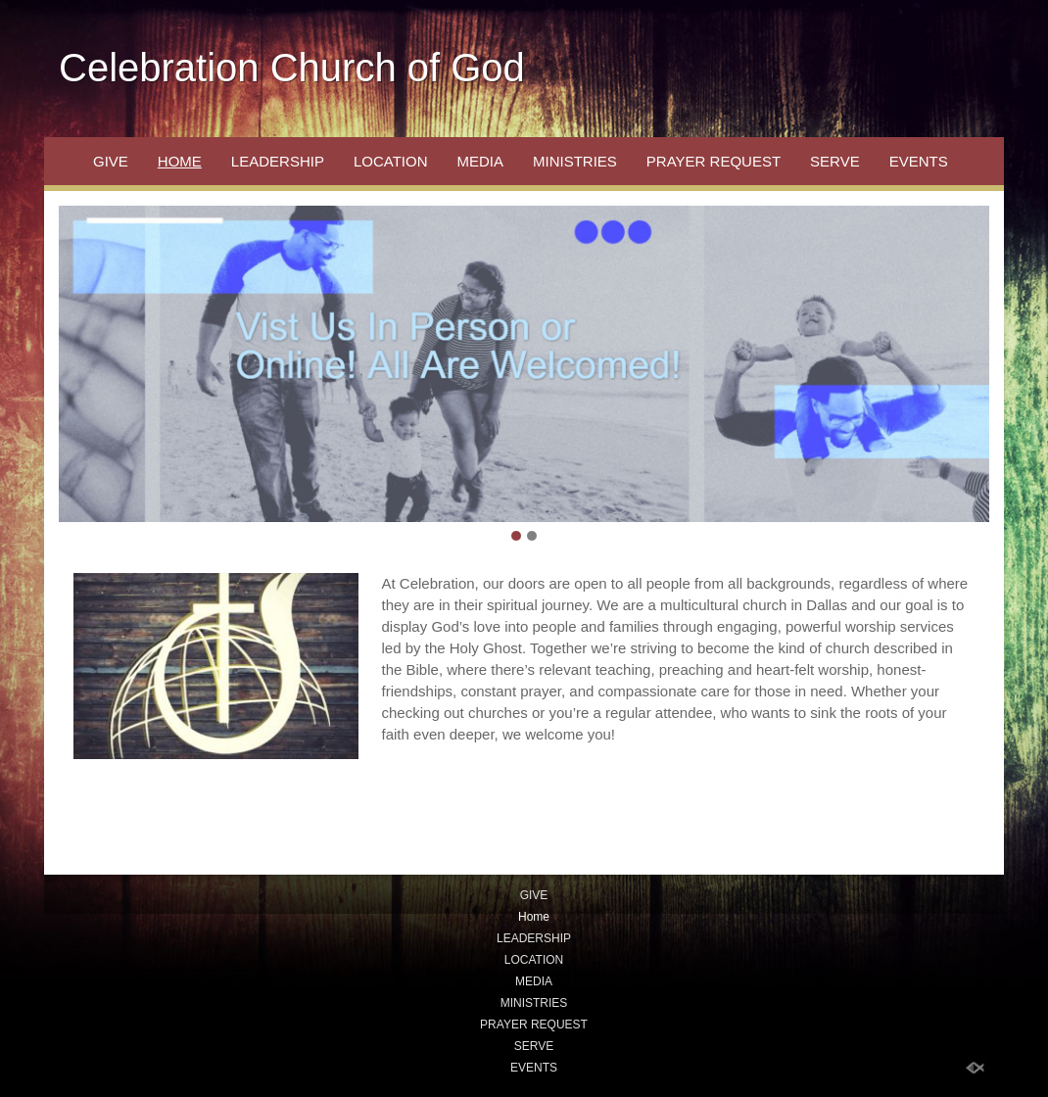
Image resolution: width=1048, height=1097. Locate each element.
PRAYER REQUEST (713, 161)
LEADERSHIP (277, 161)
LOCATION (391, 161)
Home (180, 161)
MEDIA (479, 161)
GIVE (110, 161)
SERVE (835, 161)
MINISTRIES (575, 161)
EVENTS (918, 161)
